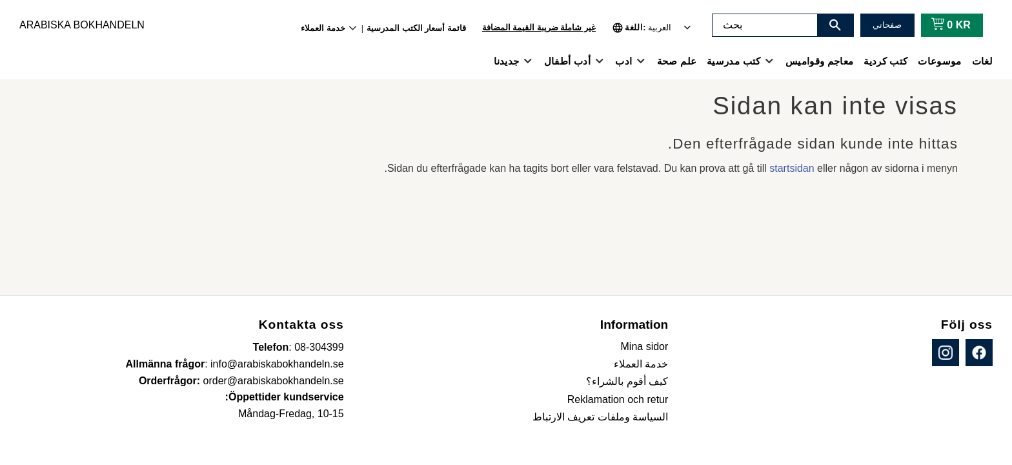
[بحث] (835, 25)
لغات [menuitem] (982, 61)
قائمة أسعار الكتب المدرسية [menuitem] (416, 28)
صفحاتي (887, 25)
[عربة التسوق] (948, 25)
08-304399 (319, 347)
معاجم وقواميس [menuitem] (819, 61)
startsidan (791, 168)
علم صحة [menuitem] (676, 61)
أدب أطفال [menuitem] (567, 61)
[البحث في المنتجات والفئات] (765, 25)
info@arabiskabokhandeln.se (277, 363)
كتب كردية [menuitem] (885, 61)
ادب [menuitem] (623, 61)
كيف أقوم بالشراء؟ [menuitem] (627, 381)
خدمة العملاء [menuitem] (323, 28)
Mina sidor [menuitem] (645, 346)
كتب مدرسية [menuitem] (733, 61)
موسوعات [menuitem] (939, 61)
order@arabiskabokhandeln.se (273, 380)
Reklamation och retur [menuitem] (618, 399)
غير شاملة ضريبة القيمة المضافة (539, 27)
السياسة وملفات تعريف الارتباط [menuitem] (600, 416)
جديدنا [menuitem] (507, 61)
